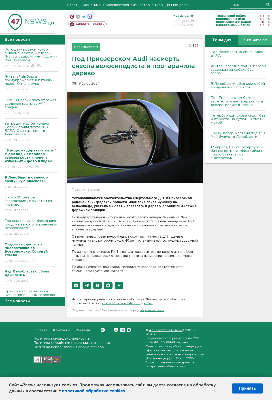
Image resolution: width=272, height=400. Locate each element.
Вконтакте (103, 330)
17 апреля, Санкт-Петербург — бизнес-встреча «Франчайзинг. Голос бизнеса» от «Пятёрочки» (237, 153)
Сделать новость (90, 24)
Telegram (122, 330)
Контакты (61, 330)
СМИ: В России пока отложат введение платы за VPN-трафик (31, 107)
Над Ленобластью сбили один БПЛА (237, 54)
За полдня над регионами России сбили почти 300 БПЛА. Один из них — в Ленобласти (31, 132)
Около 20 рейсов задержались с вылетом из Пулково (31, 204)
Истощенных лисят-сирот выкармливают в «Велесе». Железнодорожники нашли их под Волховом (31, 58)
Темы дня (221, 40)
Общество (140, 5)
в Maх (148, 303)
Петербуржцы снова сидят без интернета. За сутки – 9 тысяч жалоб (238, 119)
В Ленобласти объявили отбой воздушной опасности (238, 85)
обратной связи (152, 310)
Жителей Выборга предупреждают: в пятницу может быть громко (31, 83)
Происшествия (116, 5)
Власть (73, 5)
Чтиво (157, 5)
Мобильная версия (72, 17)
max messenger (89, 17)
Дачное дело (176, 5)
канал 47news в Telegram (121, 303)
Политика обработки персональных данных (72, 342)
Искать (268, 4)
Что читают (255, 40)
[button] (76, 285)
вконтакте (78, 17)
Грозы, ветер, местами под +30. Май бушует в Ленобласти (238, 135)
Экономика (91, 5)
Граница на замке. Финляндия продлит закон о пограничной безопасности (31, 227)
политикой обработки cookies (93, 391)
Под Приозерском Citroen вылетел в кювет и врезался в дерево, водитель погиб (237, 101)
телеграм (84, 17)
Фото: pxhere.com (86, 189)
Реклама (82, 330)
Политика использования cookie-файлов (69, 347)
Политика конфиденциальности (61, 338)
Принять (247, 388)
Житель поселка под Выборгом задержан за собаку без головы (238, 70)
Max (129, 330)
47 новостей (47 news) (166, 330)
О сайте (41, 330)
